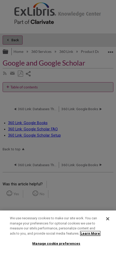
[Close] (107, 218)
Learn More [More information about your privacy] (90, 233)
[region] (58, 231)
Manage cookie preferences (56, 243)
